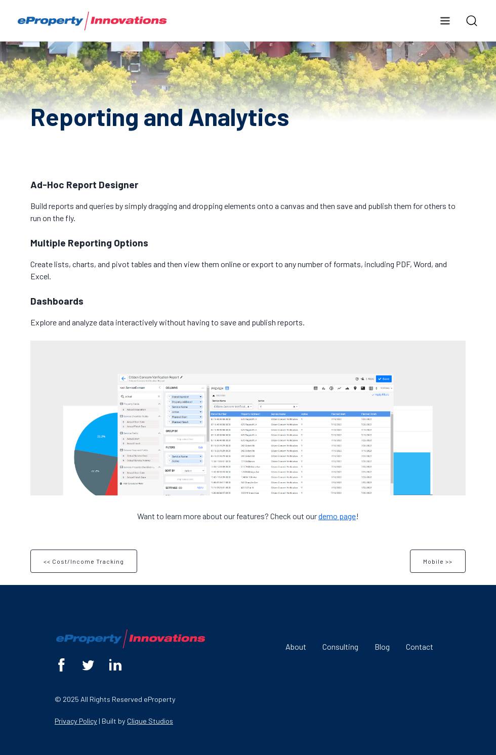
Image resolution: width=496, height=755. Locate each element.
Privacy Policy (76, 721)
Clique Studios (150, 721)
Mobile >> (437, 561)
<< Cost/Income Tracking (84, 561)
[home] (92, 21)
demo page (337, 516)
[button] (445, 20)
